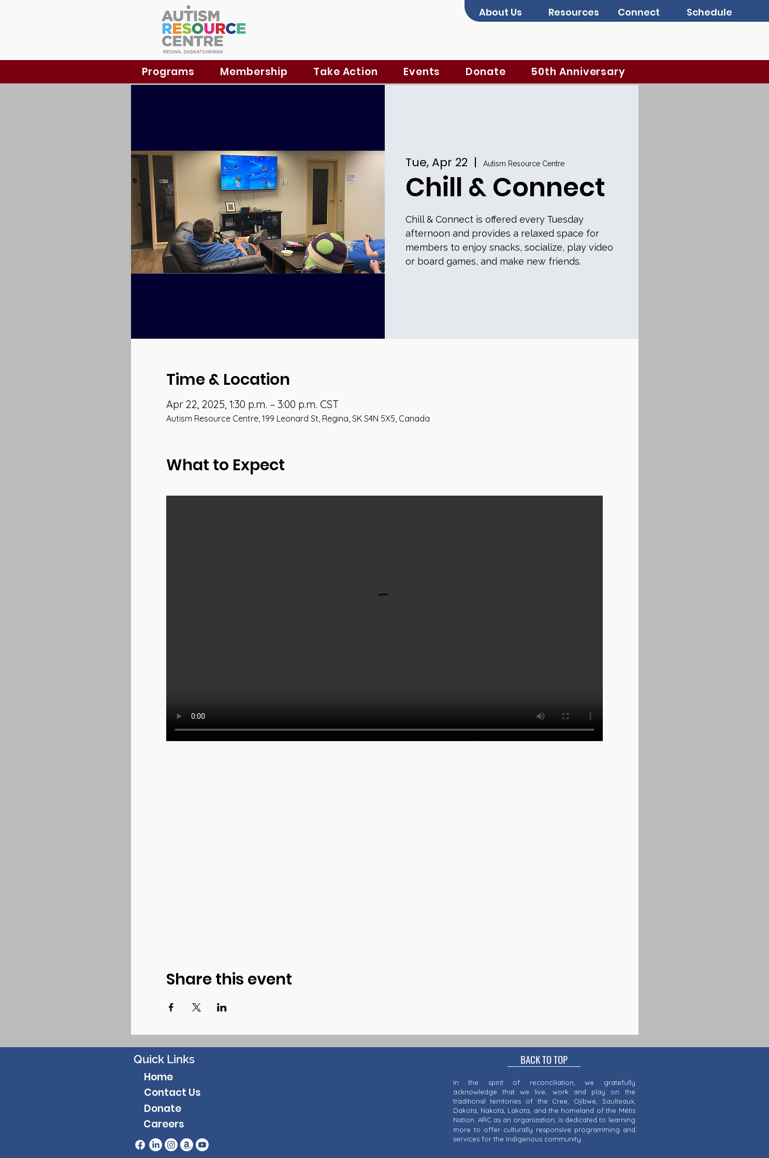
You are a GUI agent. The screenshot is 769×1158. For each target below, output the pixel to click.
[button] (506, 12)
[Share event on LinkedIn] (222, 1007)
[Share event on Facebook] (171, 1007)
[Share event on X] (196, 1007)
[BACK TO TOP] (544, 1059)
